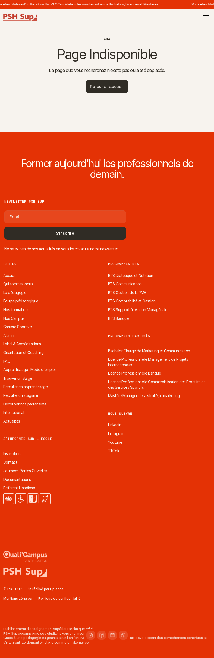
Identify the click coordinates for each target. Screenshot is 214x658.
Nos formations (16, 309)
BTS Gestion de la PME (127, 292)
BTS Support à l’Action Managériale (137, 309)
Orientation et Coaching (23, 352)
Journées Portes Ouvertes (25, 470)
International (13, 412)
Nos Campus (13, 318)
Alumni (8, 335)
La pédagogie (14, 292)
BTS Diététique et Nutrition (130, 275)
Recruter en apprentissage (25, 386)
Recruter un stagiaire (20, 395)
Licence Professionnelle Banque (134, 373)
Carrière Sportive (17, 326)
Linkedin (114, 425)
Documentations (17, 479)
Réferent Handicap (19, 487)
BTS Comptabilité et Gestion (132, 301)
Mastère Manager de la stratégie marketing (144, 395)
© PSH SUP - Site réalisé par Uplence (33, 589)
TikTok (113, 450)
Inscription (11, 453)
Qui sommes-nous (18, 284)
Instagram (116, 433)
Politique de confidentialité (59, 598)
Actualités (11, 421)
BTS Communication (125, 284)
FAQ (6, 361)
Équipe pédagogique (20, 301)
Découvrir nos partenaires (24, 404)
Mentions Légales (17, 598)
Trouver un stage (17, 378)
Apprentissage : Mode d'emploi (29, 369)
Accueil (9, 275)
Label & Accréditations (22, 343)
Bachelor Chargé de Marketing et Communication (149, 351)
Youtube (115, 442)
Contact (10, 462)
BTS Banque (118, 318)
